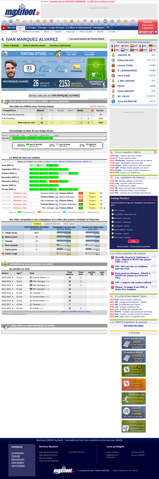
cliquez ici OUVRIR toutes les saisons (76, 312)
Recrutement (17, 459)
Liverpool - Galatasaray (122, 222)
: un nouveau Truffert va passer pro (130, 170)
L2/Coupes (31, 27)
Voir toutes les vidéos (133, 326)
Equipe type (70, 32)
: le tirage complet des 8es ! (125, 307)
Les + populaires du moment (130, 177)
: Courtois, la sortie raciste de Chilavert (129, 314)
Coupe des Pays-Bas (52, 224)
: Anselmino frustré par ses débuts (131, 160)
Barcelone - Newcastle (122, 218)
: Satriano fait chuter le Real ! (126, 156)
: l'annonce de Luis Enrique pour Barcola (130, 193)
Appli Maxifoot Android (48, 452)
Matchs (41, 110)
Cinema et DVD (137, 452)
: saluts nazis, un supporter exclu (127, 317)
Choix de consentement (49, 461)
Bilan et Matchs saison (34, 45)
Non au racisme (138, 455)
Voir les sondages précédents (140, 246)
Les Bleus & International (78, 27)
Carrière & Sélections (60, 45)
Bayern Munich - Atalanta (123, 230)
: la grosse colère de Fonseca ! (127, 183)
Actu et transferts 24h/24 (127, 152)
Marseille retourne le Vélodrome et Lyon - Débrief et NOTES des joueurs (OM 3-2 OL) (133, 259)
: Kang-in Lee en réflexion (125, 173)
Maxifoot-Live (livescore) (112, 456)
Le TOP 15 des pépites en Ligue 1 (101, 1)
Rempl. (62, 110)
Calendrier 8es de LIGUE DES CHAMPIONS (68, 1)
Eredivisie (37, 224)
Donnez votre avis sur (54, 95)
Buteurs (46, 32)
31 (29, 68)
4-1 (56, 200)
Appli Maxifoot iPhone (48, 455)
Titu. (52, 110)
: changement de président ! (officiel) (128, 302)
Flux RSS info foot (76, 452)
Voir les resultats (123, 246)
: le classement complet (123, 186)
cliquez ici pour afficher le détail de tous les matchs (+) (68, 162)
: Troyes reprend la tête (123, 158)
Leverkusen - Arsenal (121, 226)
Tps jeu (101, 110)
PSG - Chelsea (119, 210)
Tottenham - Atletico (121, 233)
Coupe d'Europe (56, 27)
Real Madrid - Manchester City (125, 214)
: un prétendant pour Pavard (125, 304)
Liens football (18, 465)
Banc (71, 110)
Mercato (11, 27)
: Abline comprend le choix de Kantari (130, 165)
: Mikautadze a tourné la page (126, 163)
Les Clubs (111, 32)
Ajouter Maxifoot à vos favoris (125, 470)
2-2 (56, 197)
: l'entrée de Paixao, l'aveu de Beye (128, 190)
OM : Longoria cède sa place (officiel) (133, 282)
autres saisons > (98, 106)
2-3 (56, 208)
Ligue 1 (20, 27)
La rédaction (17, 453)
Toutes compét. (69, 224)
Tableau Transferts (86, 32)
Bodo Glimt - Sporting (122, 237)
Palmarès (100, 32)
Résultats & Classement (30, 32)
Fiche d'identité (11, 45)
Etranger (42, 27)
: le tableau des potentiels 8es (126, 309)
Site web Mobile (46, 458)
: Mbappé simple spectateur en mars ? (129, 168)
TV (108, 27)
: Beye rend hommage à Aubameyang (129, 188)
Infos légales (17, 462)
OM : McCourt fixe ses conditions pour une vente (131, 267)
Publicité (15, 456)
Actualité (14, 32)
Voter (133, 241)
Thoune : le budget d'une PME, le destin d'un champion (131, 288)
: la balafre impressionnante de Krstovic (131, 312)
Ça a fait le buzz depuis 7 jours (131, 296)
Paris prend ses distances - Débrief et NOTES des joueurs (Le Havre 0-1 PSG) (132, 275)
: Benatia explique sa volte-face (126, 181)
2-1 (56, 193)
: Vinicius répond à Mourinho (125, 300)
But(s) (81, 110)
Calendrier (58, 32)
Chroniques (98, 27)
